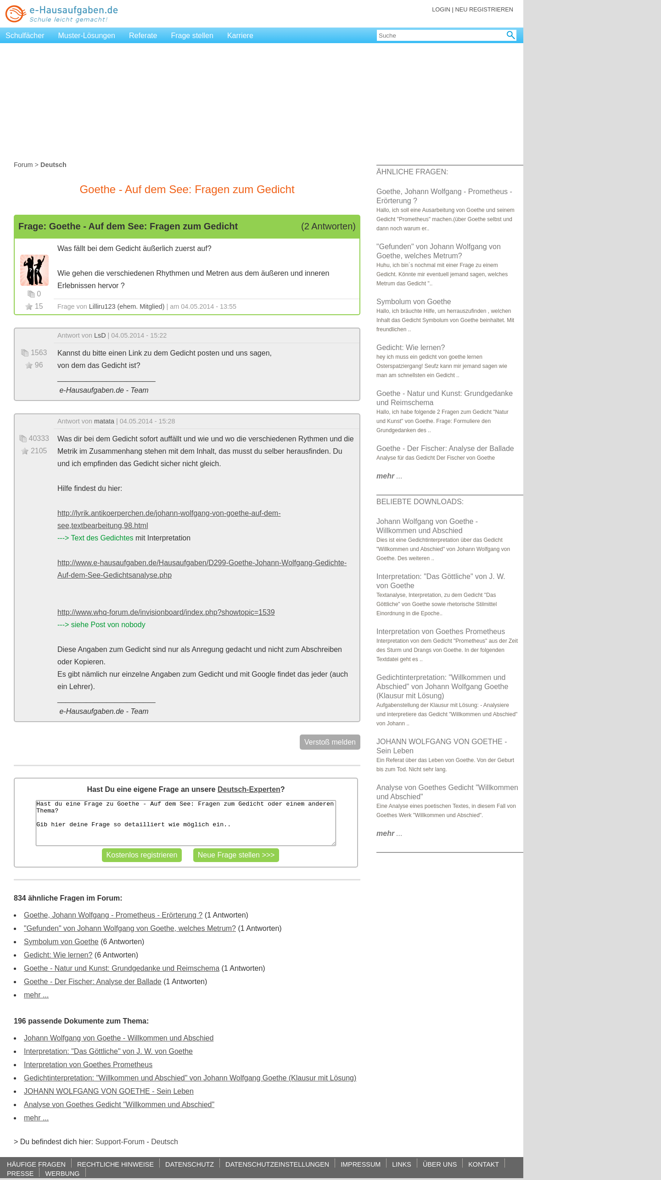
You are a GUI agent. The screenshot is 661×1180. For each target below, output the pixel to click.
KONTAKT (483, 1164)
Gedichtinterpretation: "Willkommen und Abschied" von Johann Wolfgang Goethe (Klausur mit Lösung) (190, 1078)
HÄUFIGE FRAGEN (36, 1164)
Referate (143, 35)
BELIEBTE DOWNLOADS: (420, 502)
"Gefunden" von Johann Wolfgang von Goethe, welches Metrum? (130, 928)
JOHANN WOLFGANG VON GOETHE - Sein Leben (109, 1091)
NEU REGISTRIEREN (484, 9)
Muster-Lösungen (87, 35)
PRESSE (20, 1173)
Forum (23, 164)
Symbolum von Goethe (61, 942)
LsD (100, 335)
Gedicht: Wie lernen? (58, 955)
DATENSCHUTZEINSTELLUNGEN (277, 1164)
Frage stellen (192, 35)
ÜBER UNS (440, 1164)
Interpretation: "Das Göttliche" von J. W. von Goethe (108, 1051)
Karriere (240, 35)
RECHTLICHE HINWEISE (115, 1164)
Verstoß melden (330, 742)
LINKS (401, 1164)
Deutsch (164, 1142)
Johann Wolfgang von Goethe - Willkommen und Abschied (118, 1038)
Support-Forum (120, 1142)
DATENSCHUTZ (189, 1164)
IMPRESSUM (361, 1164)
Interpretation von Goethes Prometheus (88, 1065)
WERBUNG (62, 1173)
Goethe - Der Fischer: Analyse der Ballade (93, 981)
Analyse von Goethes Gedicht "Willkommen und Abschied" (119, 1104)
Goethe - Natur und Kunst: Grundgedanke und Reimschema (121, 968)
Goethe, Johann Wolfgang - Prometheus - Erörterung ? (113, 915)
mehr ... (36, 995)
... (389, 476)
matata (104, 421)
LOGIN (441, 9)
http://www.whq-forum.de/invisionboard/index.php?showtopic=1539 (166, 612)
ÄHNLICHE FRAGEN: (412, 172)
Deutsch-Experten (249, 789)
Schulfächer (25, 35)
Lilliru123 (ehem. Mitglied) (127, 306)
